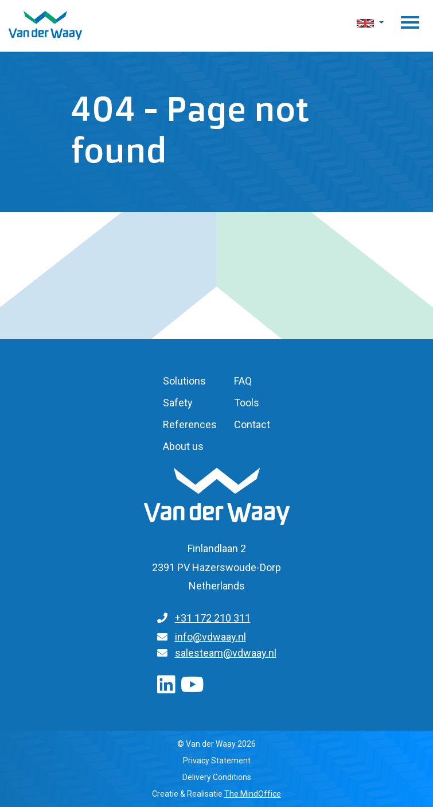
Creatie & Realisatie (216, 793)
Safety (178, 403)
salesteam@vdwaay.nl (225, 653)
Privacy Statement (217, 760)
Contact (252, 424)
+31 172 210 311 (213, 618)
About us (183, 446)
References (190, 424)
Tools (246, 403)
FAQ (243, 381)
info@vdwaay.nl (210, 637)
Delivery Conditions (216, 777)
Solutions (184, 381)
